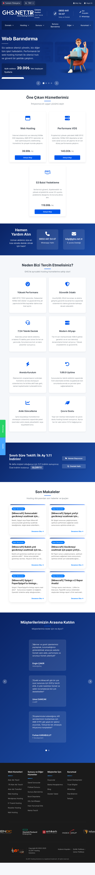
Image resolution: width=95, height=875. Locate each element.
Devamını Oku (38, 531)
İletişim (70, 763)
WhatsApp (3, 429)
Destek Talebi (53, 758)
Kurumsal (86, 25)
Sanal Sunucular (34, 747)
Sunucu (40, 25)
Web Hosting (13, 758)
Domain (9, 25)
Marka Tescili (33, 774)
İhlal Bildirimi (72, 758)
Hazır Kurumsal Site (35, 770)
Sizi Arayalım (83, 12)
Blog (49, 753)
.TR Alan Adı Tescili (15, 749)
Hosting (24, 25)
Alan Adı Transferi (15, 753)
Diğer (70, 25)
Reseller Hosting (14, 772)
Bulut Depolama (34, 761)
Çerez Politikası (78, 816)
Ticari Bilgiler (72, 749)
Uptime (3, 446)
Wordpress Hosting (15, 763)
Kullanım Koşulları (64, 813)
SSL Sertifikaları (34, 765)
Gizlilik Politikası (78, 813)
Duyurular (51, 744)
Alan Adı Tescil (13, 744)
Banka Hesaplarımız (55, 749)
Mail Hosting (13, 776)
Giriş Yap (77, 3)
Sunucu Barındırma (55, 25)
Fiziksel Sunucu (34, 751)
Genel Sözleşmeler (74, 744)
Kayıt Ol (88, 3)
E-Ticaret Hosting (15, 767)
